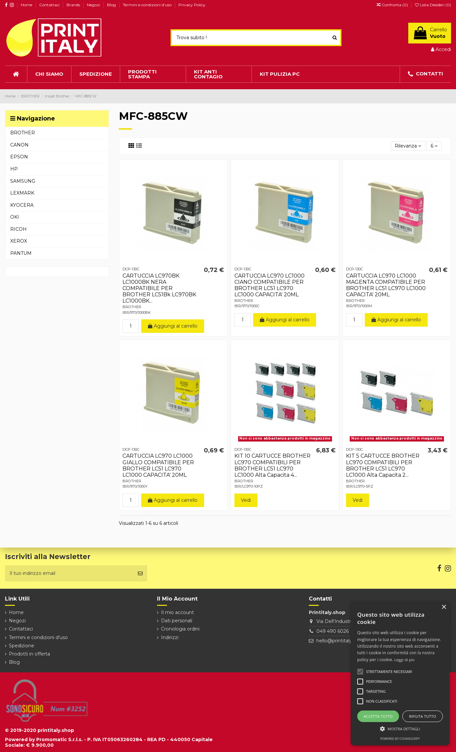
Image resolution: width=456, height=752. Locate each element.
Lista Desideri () (433, 4)
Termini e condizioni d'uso (148, 4)
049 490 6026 (332, 631)
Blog (112, 4)
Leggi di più (404, 659)
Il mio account (177, 612)
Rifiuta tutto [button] (422, 716)
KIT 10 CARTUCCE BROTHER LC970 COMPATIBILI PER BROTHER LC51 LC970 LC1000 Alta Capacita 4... (272, 465)
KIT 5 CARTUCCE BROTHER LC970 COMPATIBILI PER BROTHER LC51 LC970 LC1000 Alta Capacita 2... (382, 465)
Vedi (246, 500)
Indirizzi (169, 637)
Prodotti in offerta (29, 654)
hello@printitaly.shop (340, 641)
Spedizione (21, 646)
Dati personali (176, 621)
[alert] (400, 673)
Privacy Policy (191, 4)
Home (27, 4)
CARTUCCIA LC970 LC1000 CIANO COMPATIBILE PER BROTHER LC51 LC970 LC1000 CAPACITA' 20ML (269, 285)
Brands (74, 4)
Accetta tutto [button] (378, 716)
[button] (400, 728)
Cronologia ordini (180, 629)
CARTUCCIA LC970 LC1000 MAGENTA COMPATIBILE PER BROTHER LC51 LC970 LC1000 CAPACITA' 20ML (386, 285)
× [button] (443, 607)
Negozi (94, 4)
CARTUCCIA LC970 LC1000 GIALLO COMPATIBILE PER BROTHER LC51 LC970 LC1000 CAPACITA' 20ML (158, 465)
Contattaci (50, 4)
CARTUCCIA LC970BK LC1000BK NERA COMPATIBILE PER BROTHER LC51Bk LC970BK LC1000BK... (159, 288)
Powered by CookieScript (400, 739)
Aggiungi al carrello (173, 326)
